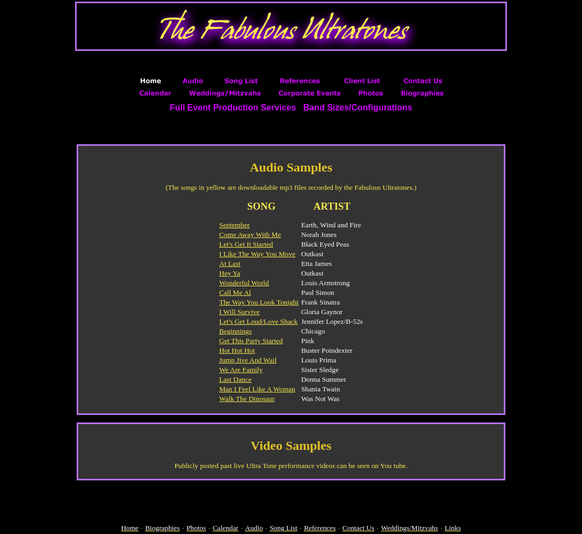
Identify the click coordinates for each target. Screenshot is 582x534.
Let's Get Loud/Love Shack (258, 321)
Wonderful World (244, 283)
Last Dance (235, 379)
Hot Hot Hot (237, 350)
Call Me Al (235, 292)
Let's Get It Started (246, 244)
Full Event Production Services (233, 107)
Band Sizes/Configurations (358, 107)
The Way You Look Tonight (259, 302)
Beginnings (235, 331)
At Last (230, 263)
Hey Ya (229, 273)
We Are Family (241, 370)
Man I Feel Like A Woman (257, 389)
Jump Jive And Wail (248, 360)
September (234, 225)
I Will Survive (239, 312)
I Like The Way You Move (257, 254)
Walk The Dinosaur (247, 399)
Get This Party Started (251, 341)
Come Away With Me (250, 235)
